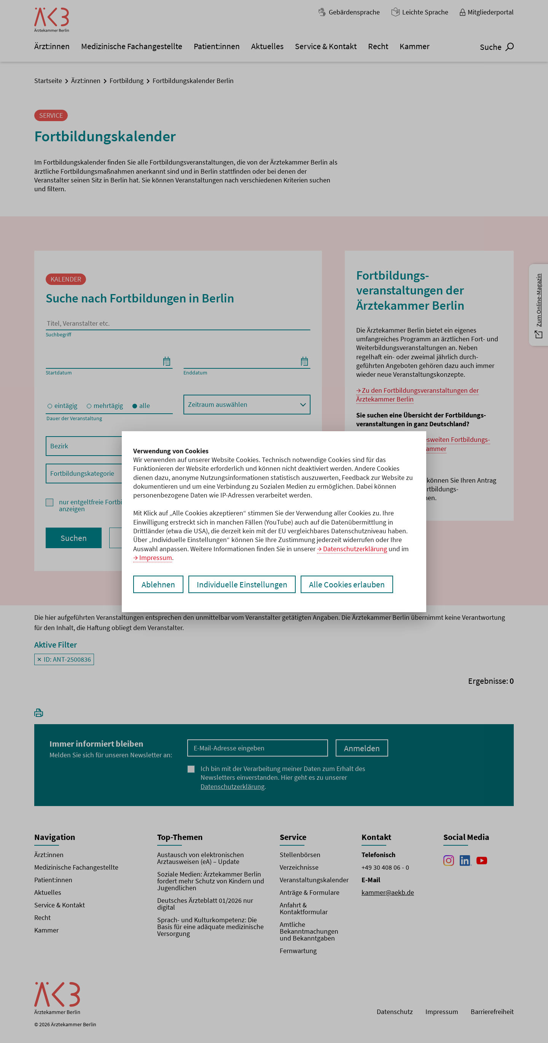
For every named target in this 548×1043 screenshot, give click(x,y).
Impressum (155, 557)
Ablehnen (158, 584)
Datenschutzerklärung (355, 548)
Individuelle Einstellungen (242, 584)
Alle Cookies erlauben (347, 584)
